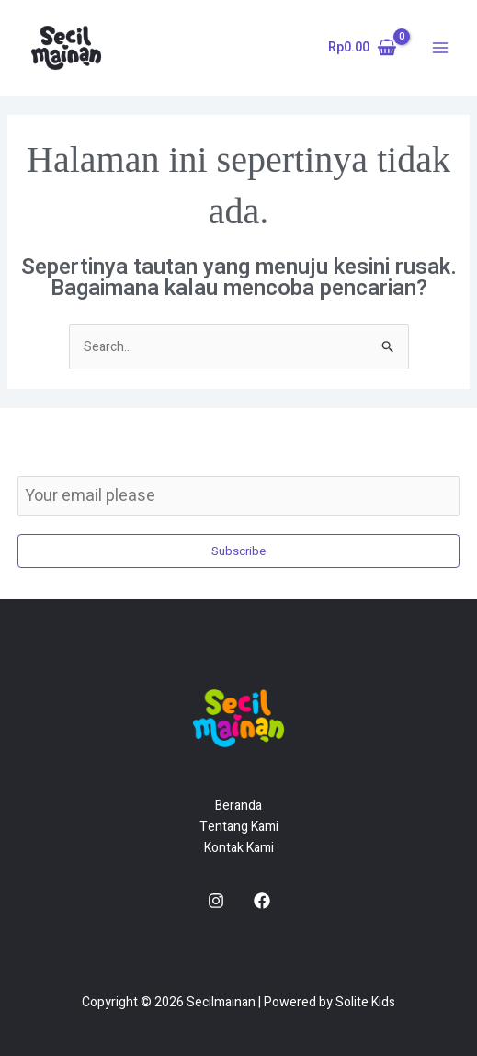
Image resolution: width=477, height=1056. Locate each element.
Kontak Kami (239, 847)
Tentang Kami (238, 826)
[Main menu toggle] (440, 47)
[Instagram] (216, 900)
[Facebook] (262, 900)
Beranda (238, 805)
